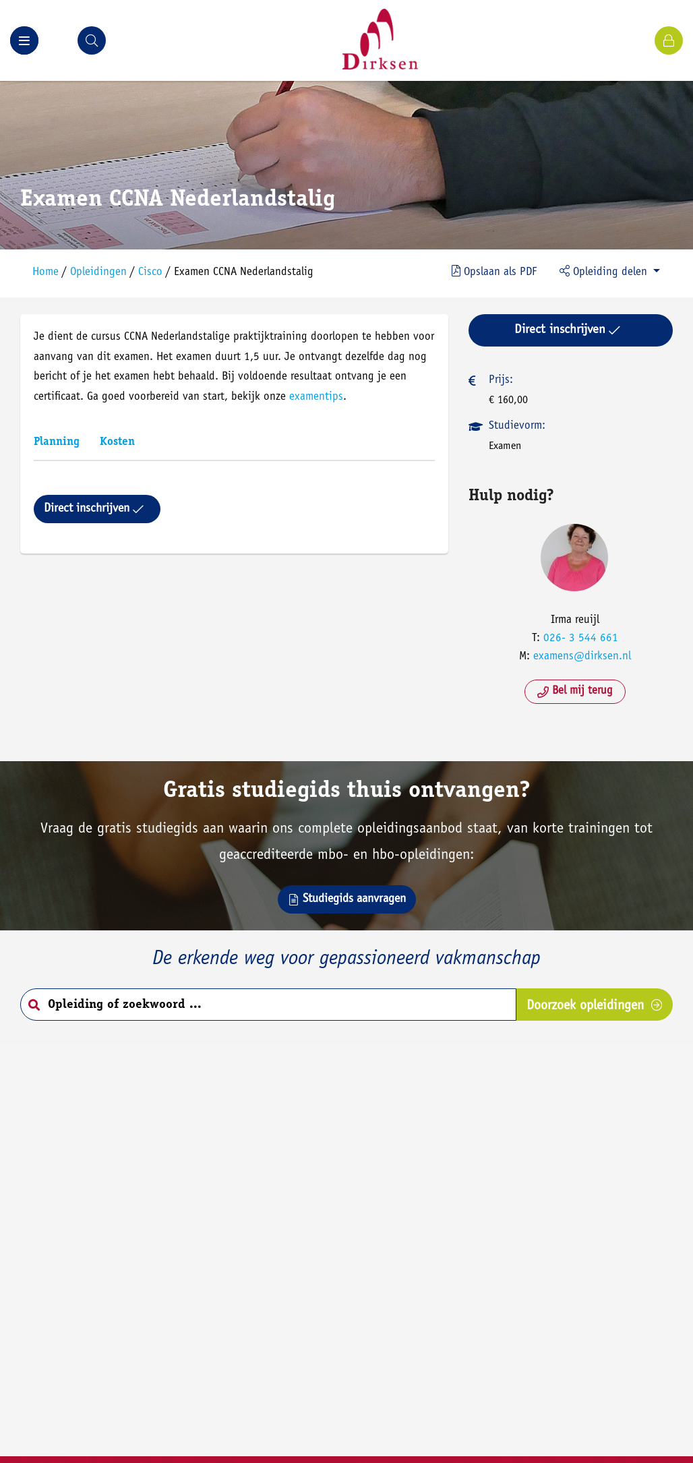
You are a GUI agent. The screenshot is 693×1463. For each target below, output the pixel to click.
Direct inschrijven (94, 509)
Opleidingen (98, 272)
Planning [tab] (57, 442)
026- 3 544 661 (580, 639)
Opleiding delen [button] (605, 271)
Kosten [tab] (117, 442)
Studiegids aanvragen (347, 899)
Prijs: (501, 380)
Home (45, 272)
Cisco (150, 272)
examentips (316, 397)
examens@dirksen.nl (582, 657)
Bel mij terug (575, 691)
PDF (494, 271)
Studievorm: (517, 426)
